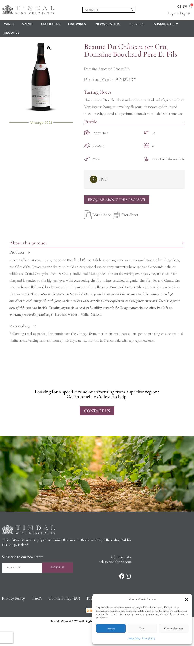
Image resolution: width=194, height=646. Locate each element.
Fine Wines (78, 24)
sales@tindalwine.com (115, 562)
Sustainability (166, 24)
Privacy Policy (148, 638)
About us (12, 33)
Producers (50, 24)
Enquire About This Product (117, 199)
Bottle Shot (97, 214)
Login (172, 13)
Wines (9, 24)
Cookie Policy (134, 638)
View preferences (173, 628)
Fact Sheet (124, 214)
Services (138, 24)
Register (186, 13)
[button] (186, 599)
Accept (111, 628)
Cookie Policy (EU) (64, 598)
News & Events (109, 24)
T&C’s (37, 598)
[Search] (132, 9)
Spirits (27, 24)
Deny (142, 628)
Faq (89, 598)
